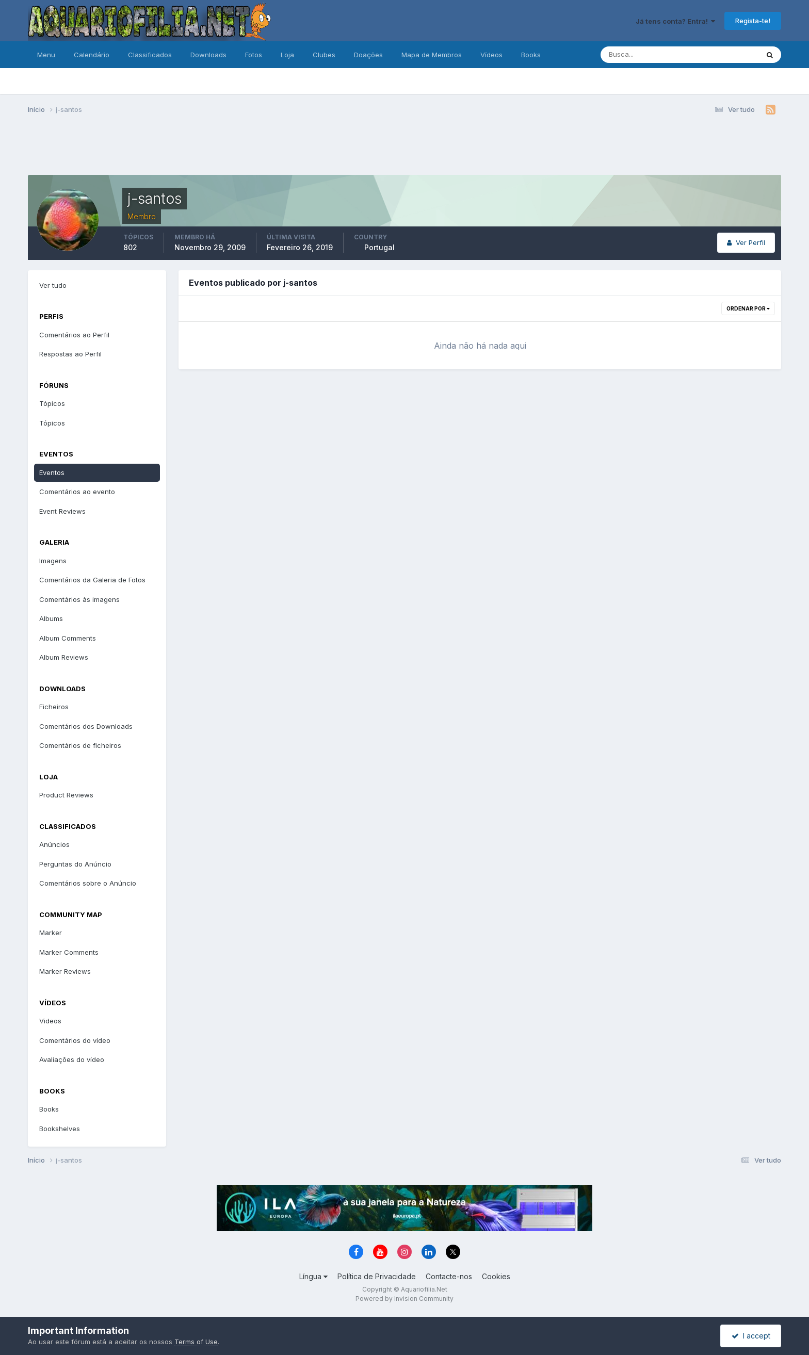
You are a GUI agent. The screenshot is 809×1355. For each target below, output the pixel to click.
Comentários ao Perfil (74, 335)
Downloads (208, 55)
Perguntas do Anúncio (75, 864)
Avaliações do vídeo (71, 1059)
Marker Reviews (65, 971)
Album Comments (67, 638)
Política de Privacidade (376, 1276)
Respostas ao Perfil (70, 354)
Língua (313, 1276)
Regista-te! (752, 21)
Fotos (253, 55)
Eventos (51, 472)
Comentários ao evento (77, 491)
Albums (51, 618)
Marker (50, 932)
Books (531, 55)
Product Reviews (66, 795)
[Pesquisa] (646, 54)
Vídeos (491, 55)
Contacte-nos (449, 1276)
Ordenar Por (748, 308)
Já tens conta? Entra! (675, 21)
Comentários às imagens (79, 599)
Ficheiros (54, 707)
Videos (50, 1021)
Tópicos (52, 403)
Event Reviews (62, 511)
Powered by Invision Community (404, 1298)
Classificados (150, 55)
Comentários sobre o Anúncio (87, 883)
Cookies (496, 1276)
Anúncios (54, 844)
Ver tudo (53, 285)
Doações (368, 55)
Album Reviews (63, 657)
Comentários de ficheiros (80, 745)
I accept (751, 1335)
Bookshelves (59, 1128)
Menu (46, 55)
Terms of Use (196, 1341)
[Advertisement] (404, 148)
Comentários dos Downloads (86, 726)
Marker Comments (69, 952)
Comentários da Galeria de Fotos (92, 580)
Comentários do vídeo (74, 1040)
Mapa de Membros (431, 55)
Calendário (91, 55)
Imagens (53, 561)
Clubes (324, 55)
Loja (287, 55)
